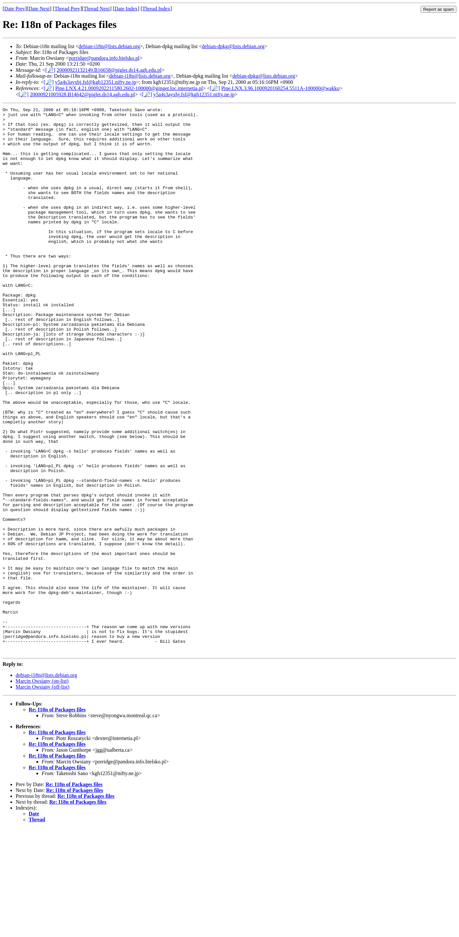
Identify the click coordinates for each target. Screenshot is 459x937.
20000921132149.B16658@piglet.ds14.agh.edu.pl (109, 70)
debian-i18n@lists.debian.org (109, 46)
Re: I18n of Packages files (57, 819)
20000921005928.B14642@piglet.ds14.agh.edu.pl (82, 94)
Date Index (126, 8)
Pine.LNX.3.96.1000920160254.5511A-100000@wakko (280, 88)
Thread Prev (67, 8)
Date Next (39, 8)
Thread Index (156, 8)
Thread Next (97, 8)
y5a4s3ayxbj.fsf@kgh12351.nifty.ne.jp (95, 82)
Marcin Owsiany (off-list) (42, 796)
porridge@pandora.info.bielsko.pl (104, 58)
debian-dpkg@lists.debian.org (233, 46)
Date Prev (14, 8)
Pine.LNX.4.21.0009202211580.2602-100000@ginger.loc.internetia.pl (129, 88)
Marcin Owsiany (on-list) (42, 790)
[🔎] (50, 70)
